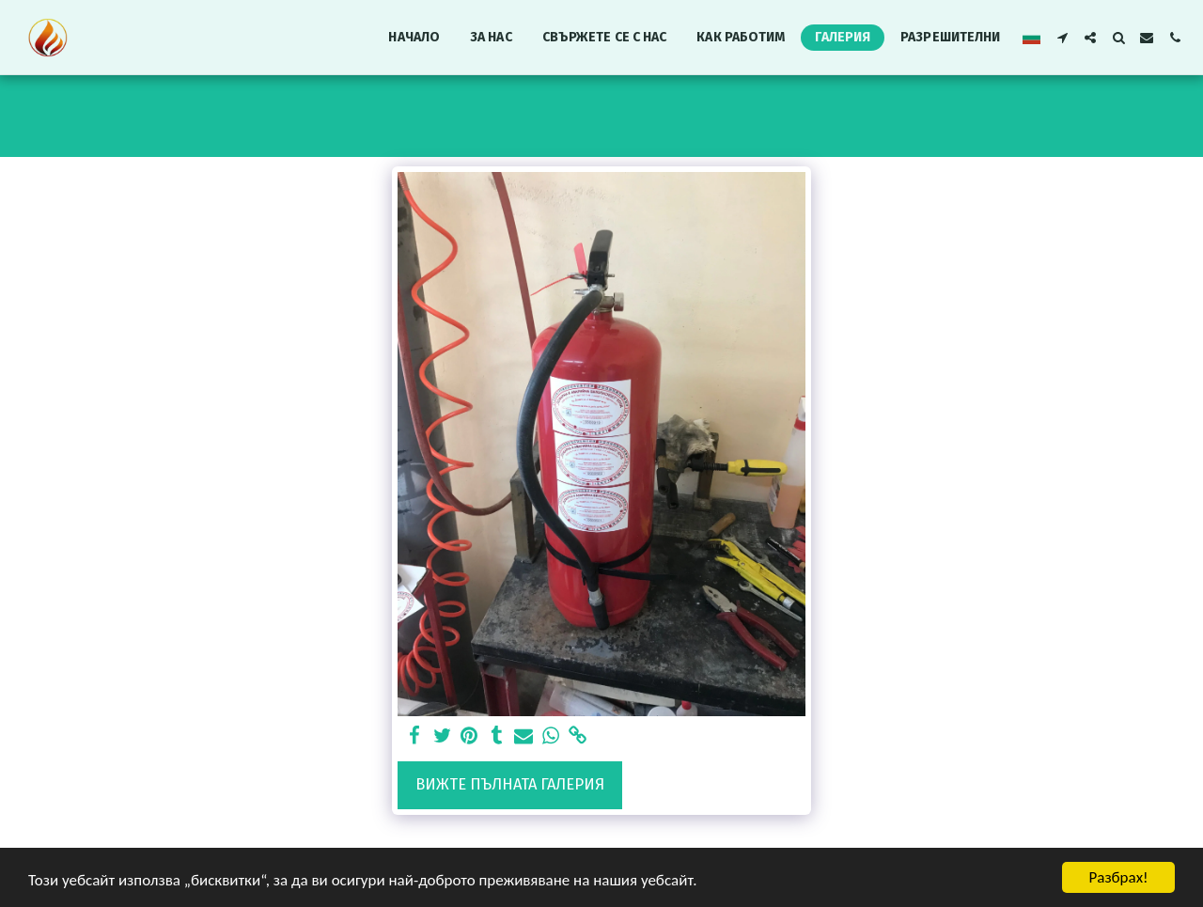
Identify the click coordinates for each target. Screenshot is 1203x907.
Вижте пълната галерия (509, 784)
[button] (1062, 37)
